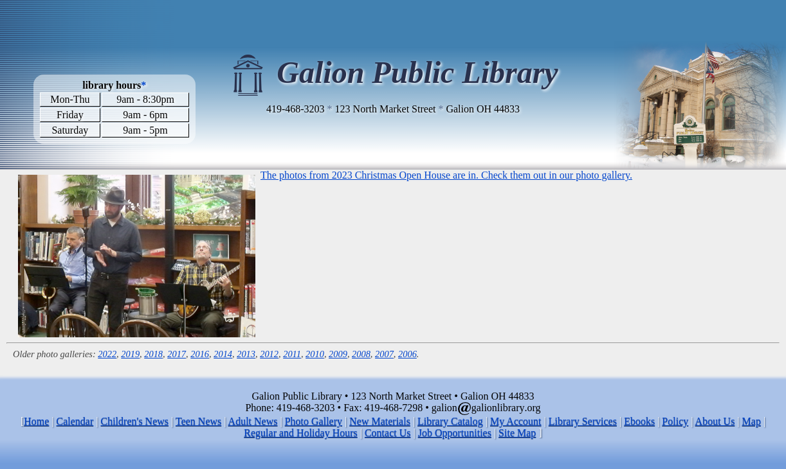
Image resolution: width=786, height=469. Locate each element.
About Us (715, 421)
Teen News (198, 421)
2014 (223, 354)
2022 (107, 354)
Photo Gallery (313, 421)
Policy (675, 421)
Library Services (583, 421)
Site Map (517, 432)
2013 (246, 354)
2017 (176, 354)
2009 (338, 354)
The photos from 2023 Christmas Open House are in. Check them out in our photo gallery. (446, 175)
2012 (269, 354)
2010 (315, 354)
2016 (199, 354)
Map (751, 421)
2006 (407, 354)
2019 (130, 354)
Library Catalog (450, 421)
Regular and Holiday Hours (300, 432)
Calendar (75, 421)
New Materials (379, 421)
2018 (153, 354)
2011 (292, 354)
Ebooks (639, 421)
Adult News (253, 421)
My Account (516, 421)
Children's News (135, 421)
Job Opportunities (454, 432)
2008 (361, 354)
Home (36, 421)
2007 (384, 354)
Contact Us (388, 432)
